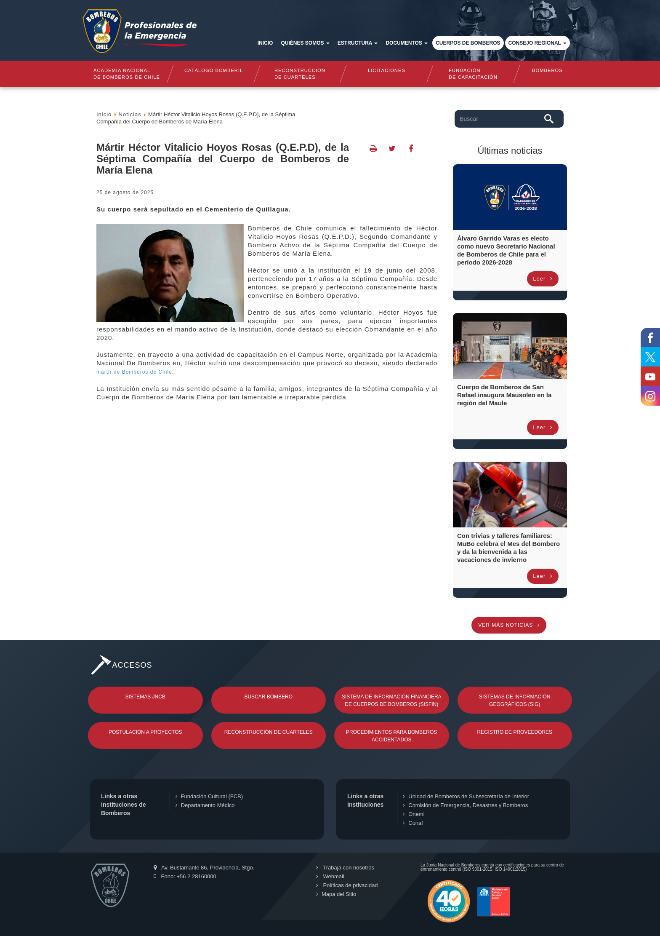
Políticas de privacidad (347, 885)
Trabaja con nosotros (345, 867)
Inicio (265, 43)
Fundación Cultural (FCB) (209, 796)
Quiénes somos (305, 43)
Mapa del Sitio (336, 894)
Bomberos (547, 70)
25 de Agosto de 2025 (125, 192)
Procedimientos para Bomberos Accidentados (391, 736)
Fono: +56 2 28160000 (185, 876)
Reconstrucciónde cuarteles (299, 74)
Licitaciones (386, 70)
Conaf (413, 823)
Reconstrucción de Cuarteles (268, 732)
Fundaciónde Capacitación (473, 74)
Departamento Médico (205, 805)
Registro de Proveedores (514, 732)
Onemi (413, 814)
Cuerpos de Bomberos (468, 43)
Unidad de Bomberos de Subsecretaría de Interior (466, 796)
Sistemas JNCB (145, 697)
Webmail (330, 876)
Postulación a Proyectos (145, 732)
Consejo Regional (537, 43)
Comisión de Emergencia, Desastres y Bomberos (465, 805)
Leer (543, 278)
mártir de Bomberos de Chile (134, 372)
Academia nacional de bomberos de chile (126, 74)
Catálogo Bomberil (213, 70)
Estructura (358, 43)
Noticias (130, 114)
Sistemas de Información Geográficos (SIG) (514, 700)
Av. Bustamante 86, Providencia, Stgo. (204, 867)
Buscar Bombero (268, 697)
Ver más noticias (508, 625)
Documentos (407, 43)
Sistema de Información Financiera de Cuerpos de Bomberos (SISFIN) (392, 700)
